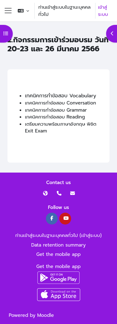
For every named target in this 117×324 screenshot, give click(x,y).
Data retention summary (58, 245)
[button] (23, 10)
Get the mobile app (58, 254)
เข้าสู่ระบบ (103, 11)
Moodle (45, 315)
